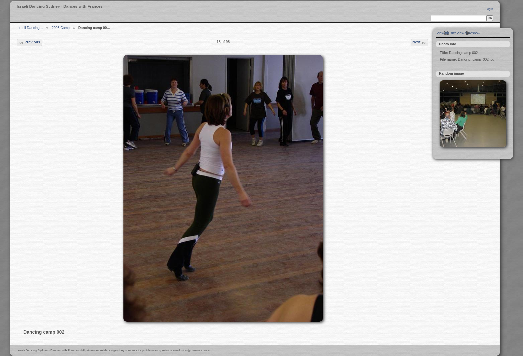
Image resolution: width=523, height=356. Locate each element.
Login (489, 9)
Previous (29, 42)
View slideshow (468, 33)
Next (419, 42)
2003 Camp (61, 28)
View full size (447, 33)
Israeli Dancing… (30, 28)
